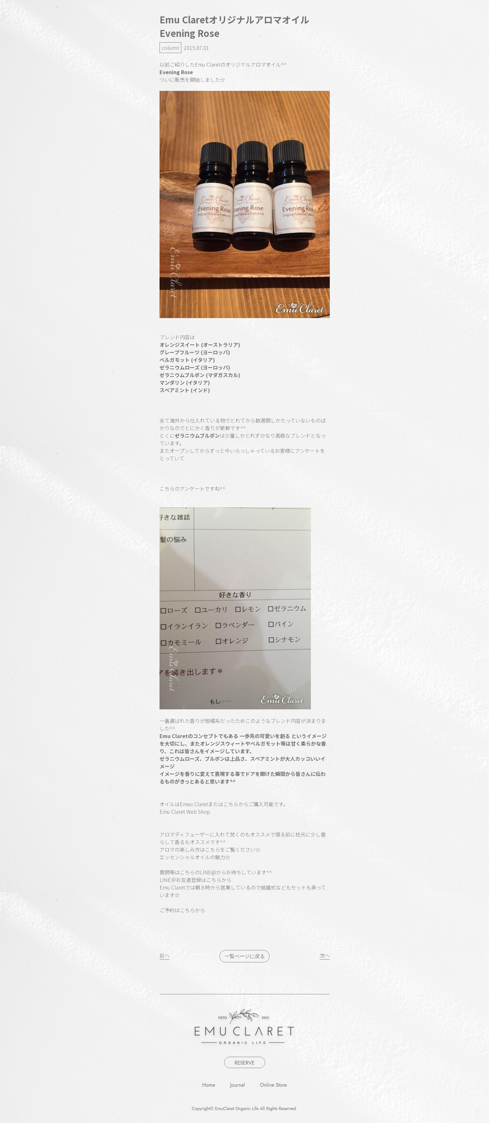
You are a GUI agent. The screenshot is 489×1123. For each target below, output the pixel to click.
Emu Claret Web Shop (185, 811)
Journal (237, 1085)
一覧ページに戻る (244, 956)
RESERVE (245, 1063)
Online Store (273, 1085)
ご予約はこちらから (182, 910)
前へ (165, 955)
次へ (325, 955)
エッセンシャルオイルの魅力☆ (195, 857)
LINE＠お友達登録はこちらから (195, 880)
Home (208, 1085)
